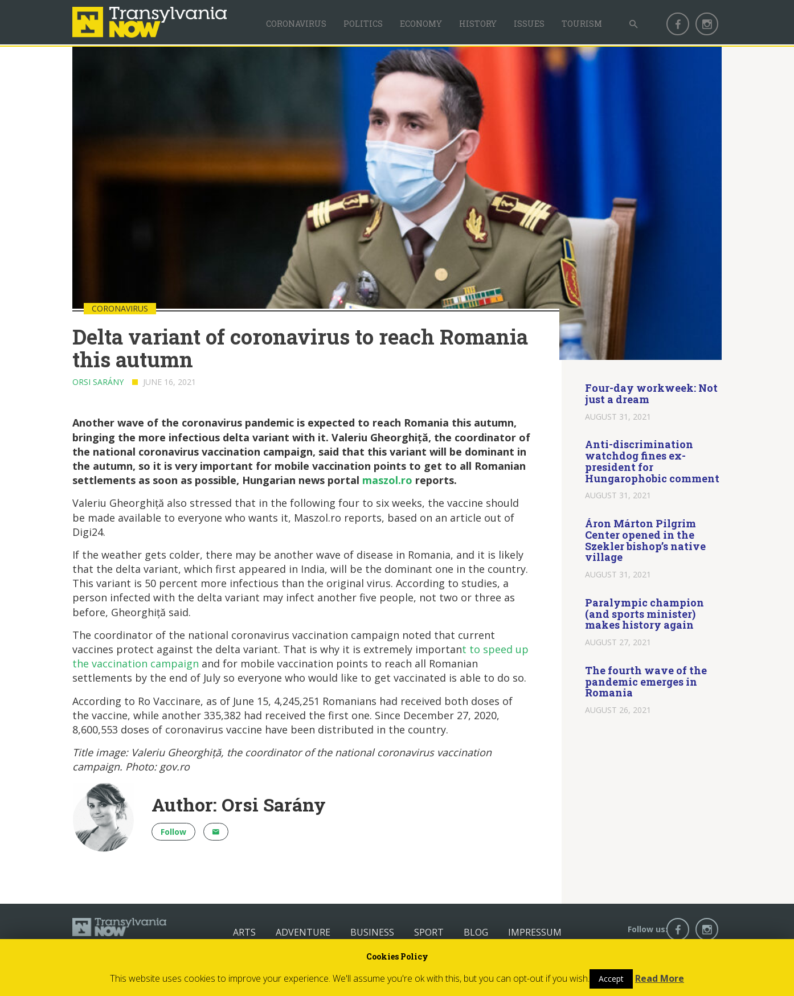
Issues (529, 23)
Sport (429, 932)
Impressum (535, 932)
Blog (476, 932)
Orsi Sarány (98, 381)
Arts (244, 932)
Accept (611, 978)
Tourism (582, 23)
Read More (659, 978)
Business (372, 932)
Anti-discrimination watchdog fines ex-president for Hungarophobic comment (652, 461)
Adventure (303, 932)
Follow (173, 831)
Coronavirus (296, 23)
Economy (421, 23)
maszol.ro (387, 480)
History (478, 23)
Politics (363, 23)
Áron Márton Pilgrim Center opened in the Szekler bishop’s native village (645, 540)
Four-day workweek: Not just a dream (651, 393)
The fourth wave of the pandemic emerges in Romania (646, 681)
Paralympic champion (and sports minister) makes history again (644, 614)
